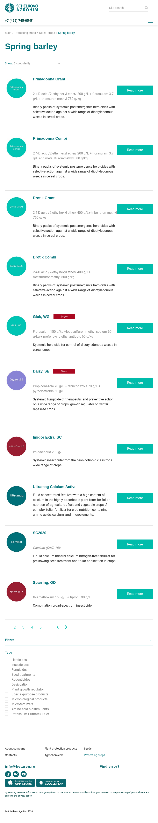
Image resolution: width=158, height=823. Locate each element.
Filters (9, 640)
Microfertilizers (22, 704)
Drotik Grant (44, 198)
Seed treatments (23, 675)
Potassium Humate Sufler (30, 714)
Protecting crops (94, 755)
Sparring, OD (44, 583)
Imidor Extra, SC (47, 437)
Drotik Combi (44, 257)
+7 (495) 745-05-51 (19, 20)
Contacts (11, 755)
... (49, 627)
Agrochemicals (53, 755)
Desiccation (20, 684)
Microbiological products (30, 699)
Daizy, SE (41, 371)
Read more (135, 90)
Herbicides (19, 660)
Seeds (88, 748)
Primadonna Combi (50, 138)
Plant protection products (60, 748)
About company (15, 748)
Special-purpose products (30, 694)
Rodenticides (21, 679)
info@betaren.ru (20, 766)
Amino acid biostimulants (30, 709)
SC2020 (39, 533)
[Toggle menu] (150, 21)
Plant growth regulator (28, 689)
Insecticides (20, 665)
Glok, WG (41, 317)
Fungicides (19, 670)
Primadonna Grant (49, 79)
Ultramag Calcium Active (54, 487)
